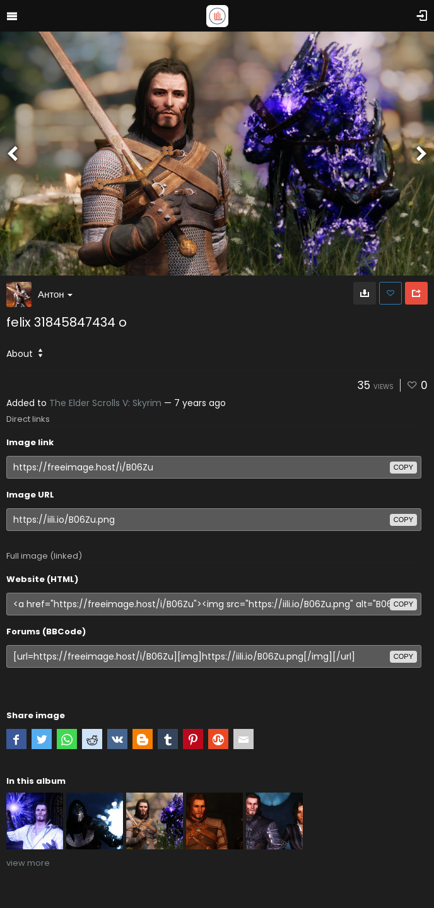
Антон (55, 294)
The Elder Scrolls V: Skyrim (105, 403)
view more (28, 863)
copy (403, 467)
